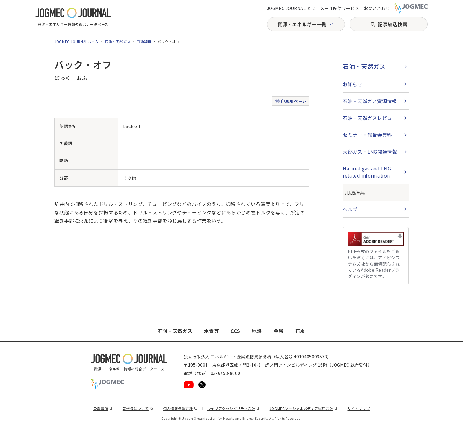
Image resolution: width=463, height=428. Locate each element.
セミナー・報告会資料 (367, 134)
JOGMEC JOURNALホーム (76, 41)
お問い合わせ (377, 8)
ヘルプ (350, 209)
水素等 (211, 330)
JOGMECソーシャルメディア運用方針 (304, 408)
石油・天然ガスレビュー (370, 117)
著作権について (138, 408)
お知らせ (353, 84)
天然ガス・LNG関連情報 (370, 151)
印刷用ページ (290, 101)
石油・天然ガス (118, 41)
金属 (278, 330)
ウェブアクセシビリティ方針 (233, 408)
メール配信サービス (339, 8)
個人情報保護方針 (180, 408)
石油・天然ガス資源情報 (370, 101)
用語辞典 (143, 41)
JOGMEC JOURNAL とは (291, 8)
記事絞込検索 (392, 24)
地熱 (257, 330)
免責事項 (103, 408)
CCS (235, 330)
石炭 (300, 330)
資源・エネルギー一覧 (301, 24)
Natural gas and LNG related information (367, 172)
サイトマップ (359, 408)
